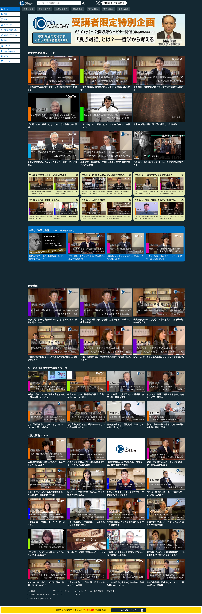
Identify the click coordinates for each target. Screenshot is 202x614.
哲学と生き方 (44, 9)
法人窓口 (79, 594)
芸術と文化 (108, 9)
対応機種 (110, 591)
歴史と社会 (28, 9)
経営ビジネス (62, 9)
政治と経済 (123, 9)
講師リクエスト (59, 594)
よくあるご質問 (96, 591)
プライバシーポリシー (62, 591)
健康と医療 (78, 9)
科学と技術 (93, 9)
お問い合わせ (80, 591)
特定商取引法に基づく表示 (38, 594)
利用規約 (31, 591)
